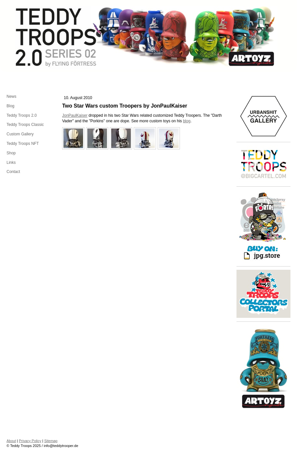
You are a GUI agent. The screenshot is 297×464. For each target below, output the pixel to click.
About (11, 441)
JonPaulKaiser (74, 115)
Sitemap (50, 441)
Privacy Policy (30, 441)
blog (186, 121)
